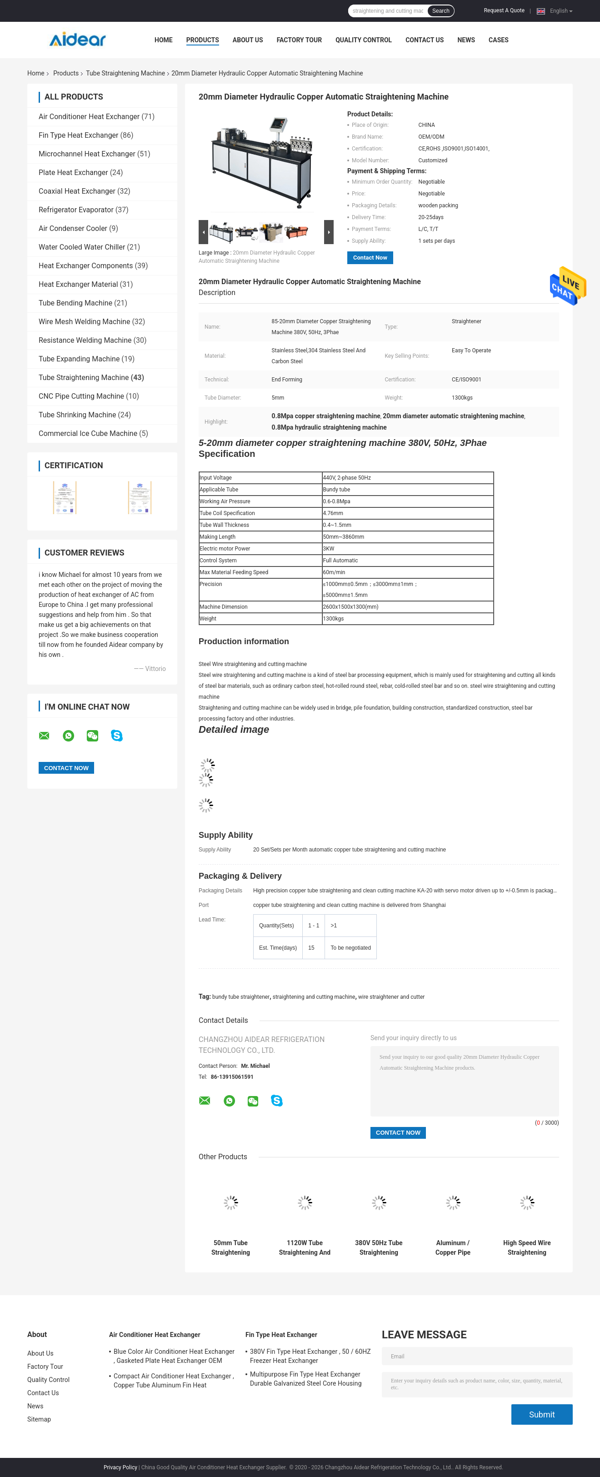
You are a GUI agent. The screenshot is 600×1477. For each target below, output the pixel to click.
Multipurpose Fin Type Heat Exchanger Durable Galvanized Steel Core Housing (306, 1379)
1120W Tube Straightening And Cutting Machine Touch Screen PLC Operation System (305, 1248)
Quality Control (363, 40)
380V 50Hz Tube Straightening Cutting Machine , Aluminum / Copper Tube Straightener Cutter (378, 1248)
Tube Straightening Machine (125, 73)
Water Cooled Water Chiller (82, 247)
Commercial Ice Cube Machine (88, 433)
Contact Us (424, 40)
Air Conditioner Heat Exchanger (89, 116)
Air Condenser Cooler (73, 228)
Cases (499, 40)
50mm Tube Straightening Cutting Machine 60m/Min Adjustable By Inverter (231, 1248)
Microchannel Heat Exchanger (87, 154)
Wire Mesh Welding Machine (84, 321)
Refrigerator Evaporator (76, 209)
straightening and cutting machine (314, 997)
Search (441, 11)
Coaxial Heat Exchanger (77, 191)
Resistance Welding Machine (85, 340)
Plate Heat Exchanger (73, 172)
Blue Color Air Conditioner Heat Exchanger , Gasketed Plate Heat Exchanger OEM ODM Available (174, 1357)
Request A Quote (504, 10)
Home (164, 40)
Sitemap (39, 1419)
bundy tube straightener (241, 997)
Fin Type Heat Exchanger (79, 135)
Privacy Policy (120, 1467)
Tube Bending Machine (75, 303)
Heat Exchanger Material (78, 284)
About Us (248, 40)
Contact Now (370, 257)
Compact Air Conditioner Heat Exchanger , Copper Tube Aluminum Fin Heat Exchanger (174, 1382)
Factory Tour (299, 40)
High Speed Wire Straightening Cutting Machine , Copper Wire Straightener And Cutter (527, 1248)
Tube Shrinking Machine (77, 415)
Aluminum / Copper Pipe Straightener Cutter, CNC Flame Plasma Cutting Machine (453, 1248)
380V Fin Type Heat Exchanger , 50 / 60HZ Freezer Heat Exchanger (310, 1356)
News (466, 40)
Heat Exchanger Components (86, 265)
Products (202, 40)
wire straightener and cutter (391, 997)
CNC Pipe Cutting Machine (81, 396)
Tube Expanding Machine (79, 359)
